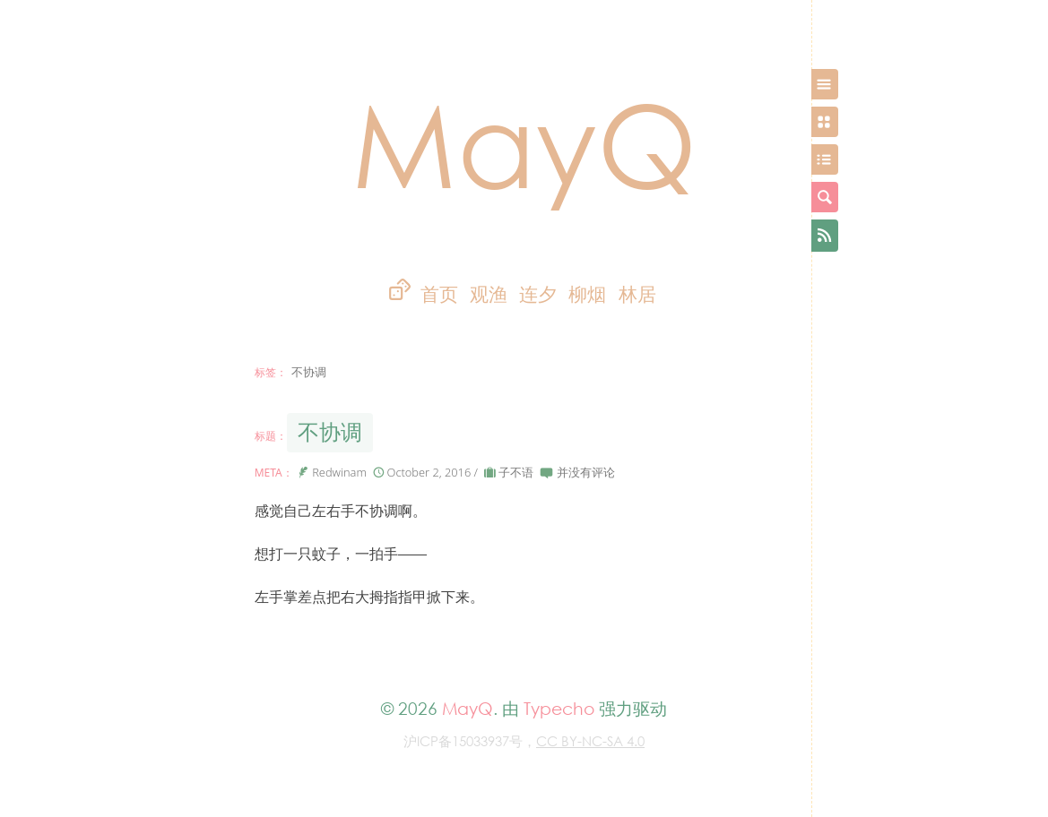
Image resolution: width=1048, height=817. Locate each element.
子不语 (515, 472)
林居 (637, 294)
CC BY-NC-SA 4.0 (590, 741)
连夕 (538, 294)
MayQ (524, 143)
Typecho (559, 708)
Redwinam (339, 472)
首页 (439, 294)
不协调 (330, 432)
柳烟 (587, 294)
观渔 (488, 294)
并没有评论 (586, 472)
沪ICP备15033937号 (463, 741)
